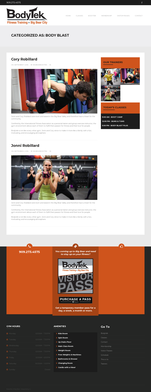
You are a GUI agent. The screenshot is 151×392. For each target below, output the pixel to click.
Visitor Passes (106, 351)
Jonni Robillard (25, 145)
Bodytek (104, 333)
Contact (139, 16)
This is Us (104, 359)
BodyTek (92, 16)
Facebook (141, 2)
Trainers (104, 364)
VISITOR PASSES (123, 16)
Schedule (105, 355)
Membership (106, 16)
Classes (79, 16)
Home (68, 16)
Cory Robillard (24, 59)
